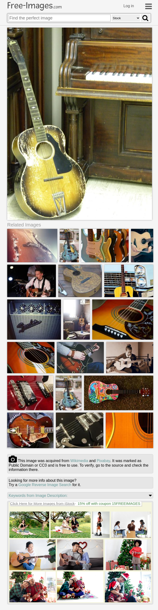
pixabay (103, 461)
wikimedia (79, 461)
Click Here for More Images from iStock (42, 504)
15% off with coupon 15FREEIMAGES (109, 504)
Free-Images (34, 5)
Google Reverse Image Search (44, 485)
